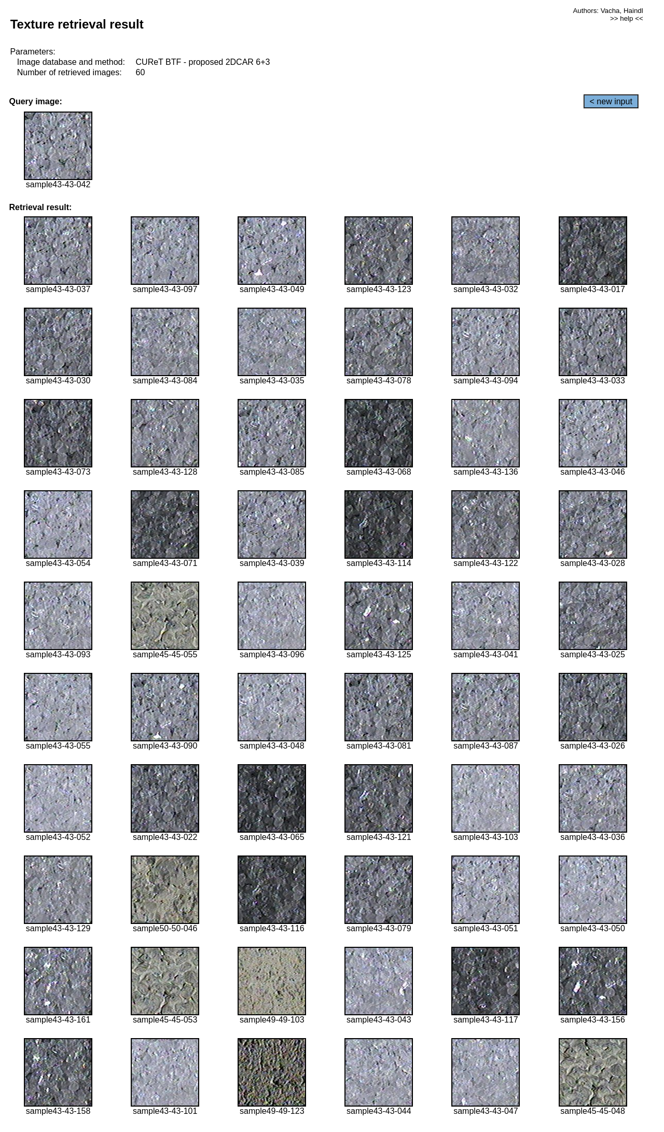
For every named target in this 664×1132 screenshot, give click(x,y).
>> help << (626, 18)
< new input (611, 101)
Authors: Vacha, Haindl (608, 11)
